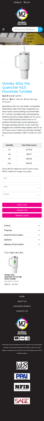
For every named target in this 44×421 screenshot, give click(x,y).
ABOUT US (22, 301)
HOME (22, 296)
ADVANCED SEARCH (22, 306)
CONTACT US (22, 311)
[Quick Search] (25, 29)
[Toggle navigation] (3, 29)
